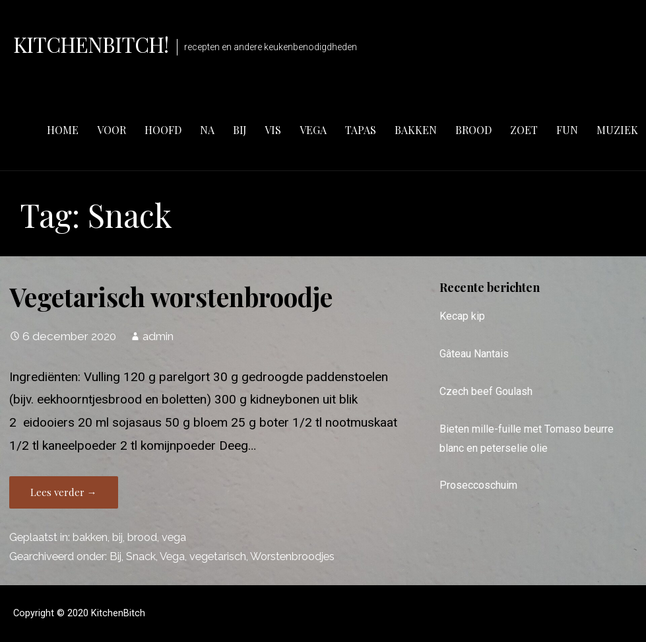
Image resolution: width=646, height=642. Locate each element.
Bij (115, 556)
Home (63, 130)
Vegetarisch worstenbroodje (171, 296)
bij (239, 130)
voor (111, 130)
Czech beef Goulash (486, 391)
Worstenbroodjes (292, 556)
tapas (360, 130)
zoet (524, 130)
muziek (617, 130)
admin (158, 336)
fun (567, 130)
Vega (172, 556)
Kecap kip (462, 316)
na (207, 130)
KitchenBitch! (91, 44)
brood (473, 130)
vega (313, 130)
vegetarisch (217, 556)
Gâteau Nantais (474, 353)
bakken (416, 130)
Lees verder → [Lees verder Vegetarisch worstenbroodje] (63, 492)
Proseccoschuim (478, 485)
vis (273, 130)
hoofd (163, 130)
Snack (141, 556)
